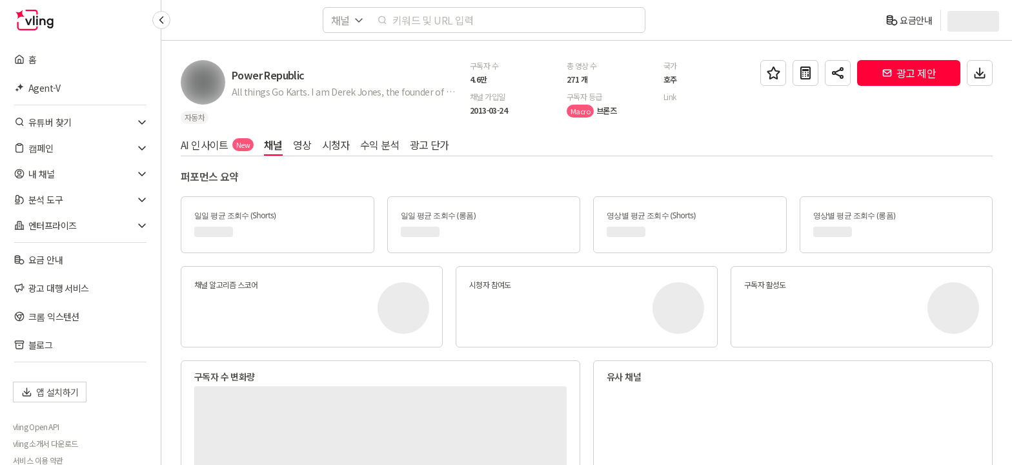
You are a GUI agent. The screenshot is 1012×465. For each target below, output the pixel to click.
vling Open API (36, 427)
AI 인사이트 (217, 144)
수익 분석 (380, 144)
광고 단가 (429, 144)
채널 (273, 144)
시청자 (336, 144)
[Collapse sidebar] (161, 20)
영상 (302, 144)
